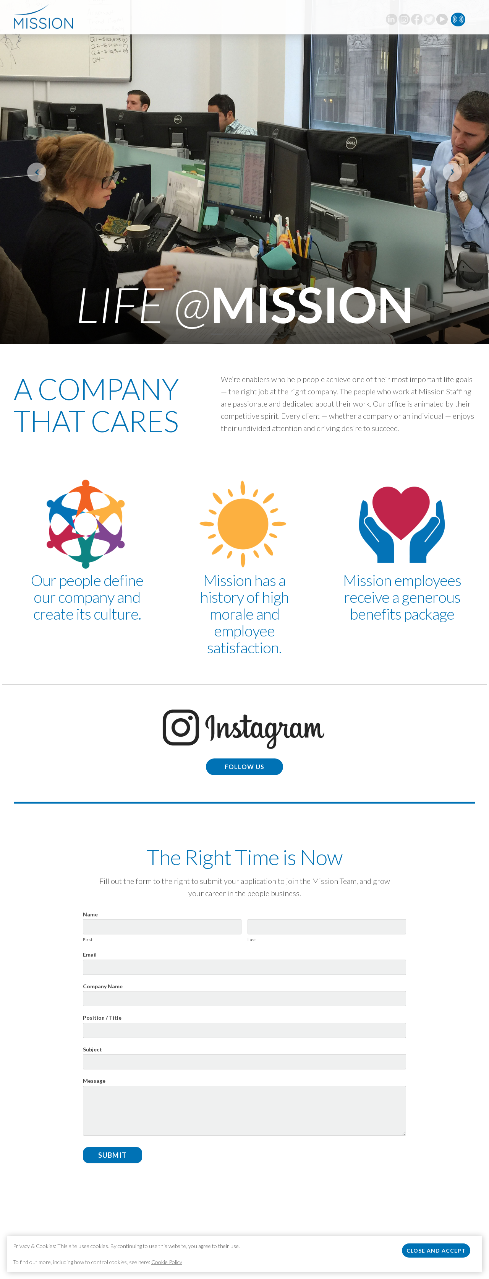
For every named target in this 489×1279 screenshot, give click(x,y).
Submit (112, 1155)
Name (90, 914)
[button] (36, 172)
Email (90, 954)
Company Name (103, 986)
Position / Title (102, 1017)
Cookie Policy (166, 1262)
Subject (92, 1049)
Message (94, 1080)
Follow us (244, 766)
